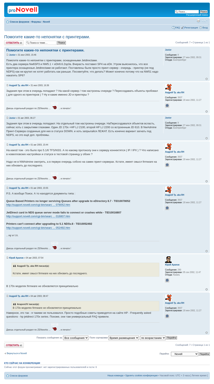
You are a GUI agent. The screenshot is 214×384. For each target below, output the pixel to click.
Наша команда (115, 375)
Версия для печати (198, 21)
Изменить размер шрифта (205, 21)
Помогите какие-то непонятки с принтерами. (47, 36)
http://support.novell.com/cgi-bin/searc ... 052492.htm (38, 227)
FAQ (177, 27)
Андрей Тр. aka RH (18, 85)
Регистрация (191, 27)
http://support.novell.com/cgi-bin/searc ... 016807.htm (38, 216)
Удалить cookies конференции (141, 375)
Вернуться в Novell (17, 353)
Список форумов (19, 21)
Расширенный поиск (197, 15)
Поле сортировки (114, 337)
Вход (205, 27)
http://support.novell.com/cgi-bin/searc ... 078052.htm (38, 204)
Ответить (14, 42)
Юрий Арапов (16, 258)
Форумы (36, 21)
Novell (46, 21)
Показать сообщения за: (63, 337)
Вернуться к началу (206, 79)
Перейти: (164, 353)
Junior (12, 55)
